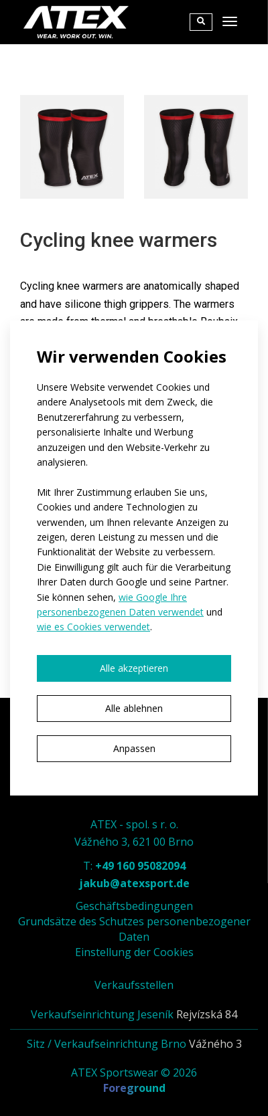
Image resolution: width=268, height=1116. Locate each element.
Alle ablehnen (134, 708)
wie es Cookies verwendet (93, 626)
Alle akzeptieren (134, 668)
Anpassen (134, 748)
